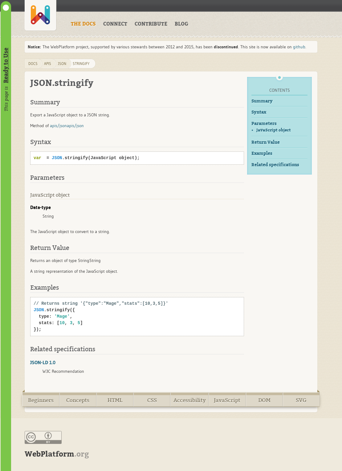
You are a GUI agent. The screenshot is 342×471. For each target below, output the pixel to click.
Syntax (258, 112)
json (62, 63)
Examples (261, 153)
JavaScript (227, 400)
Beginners (41, 400)
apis (47, 63)
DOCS (33, 63)
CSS (152, 400)
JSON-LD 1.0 (42, 362)
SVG (301, 400)
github (299, 47)
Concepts (77, 400)
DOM (264, 400)
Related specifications (275, 164)
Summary (262, 101)
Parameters (264, 123)
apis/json (58, 125)
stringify (81, 63)
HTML (115, 400)
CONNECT (115, 24)
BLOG (181, 24)
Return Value (265, 142)
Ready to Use (5, 65)
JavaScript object (273, 130)
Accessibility (189, 400)
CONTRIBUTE (151, 24)
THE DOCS (83, 24)
